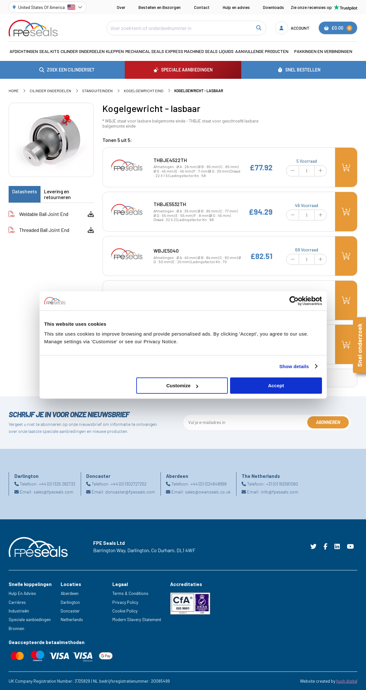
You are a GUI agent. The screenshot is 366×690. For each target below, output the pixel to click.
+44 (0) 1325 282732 (57, 483)
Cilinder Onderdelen (83, 51)
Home (14, 90)
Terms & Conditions (130, 593)
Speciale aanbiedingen (30, 619)
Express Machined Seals (191, 51)
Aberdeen (69, 593)
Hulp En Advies (22, 593)
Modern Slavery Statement (136, 619)
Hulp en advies (236, 7)
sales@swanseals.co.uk (208, 491)
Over (121, 7)
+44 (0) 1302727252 (128, 483)
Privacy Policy (125, 602)
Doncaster (70, 610)
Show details (294, 366)
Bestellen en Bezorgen (159, 7)
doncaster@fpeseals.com (130, 491)
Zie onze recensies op (324, 7)
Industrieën (19, 610)
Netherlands (72, 619)
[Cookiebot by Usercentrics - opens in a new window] (294, 301)
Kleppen (115, 51)
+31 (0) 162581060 (282, 483)
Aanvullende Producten (261, 51)
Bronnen (16, 628)
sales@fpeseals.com (53, 491)
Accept (276, 385)
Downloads (273, 7)
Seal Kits (49, 51)
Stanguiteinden (97, 90)
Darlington (70, 602)
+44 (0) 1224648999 (208, 483)
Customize (182, 385)
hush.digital (346, 681)
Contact (202, 7)
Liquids (226, 51)
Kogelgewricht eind (143, 90)
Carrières (17, 602)
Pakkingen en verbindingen (323, 51)
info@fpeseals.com (279, 491)
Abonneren (328, 422)
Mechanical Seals (144, 51)
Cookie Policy (125, 610)
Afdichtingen (24, 51)
